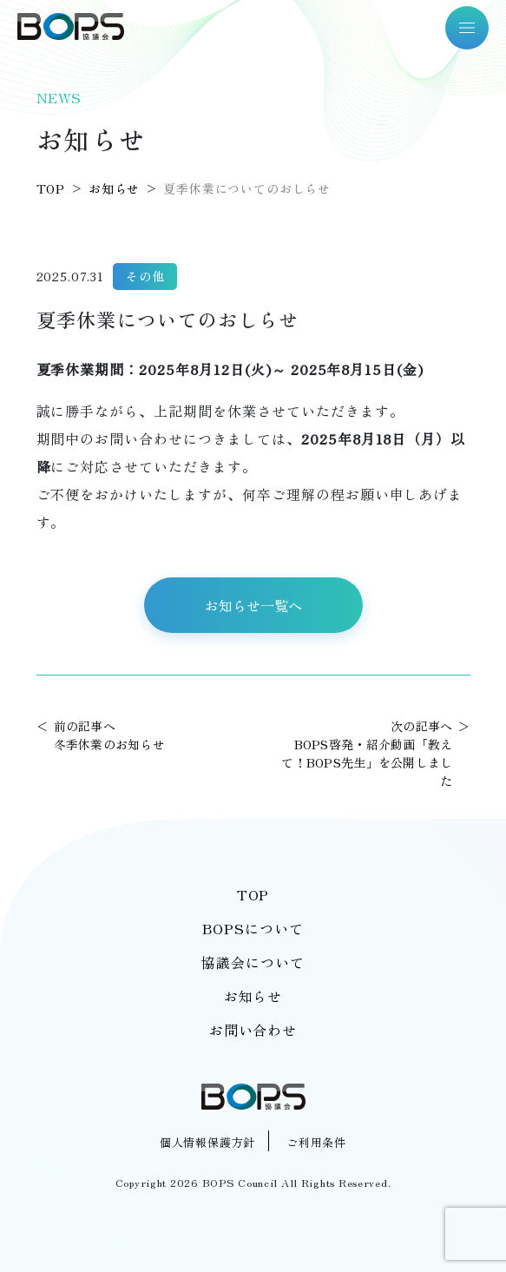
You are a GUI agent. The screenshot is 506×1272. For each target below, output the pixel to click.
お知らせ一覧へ (253, 605)
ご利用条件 (316, 1142)
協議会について (253, 962)
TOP (253, 894)
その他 (145, 276)
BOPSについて (253, 928)
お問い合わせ (253, 1029)
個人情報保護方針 (207, 1142)
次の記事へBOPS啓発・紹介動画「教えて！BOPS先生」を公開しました (366, 753)
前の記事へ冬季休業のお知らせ (110, 735)
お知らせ (253, 995)
